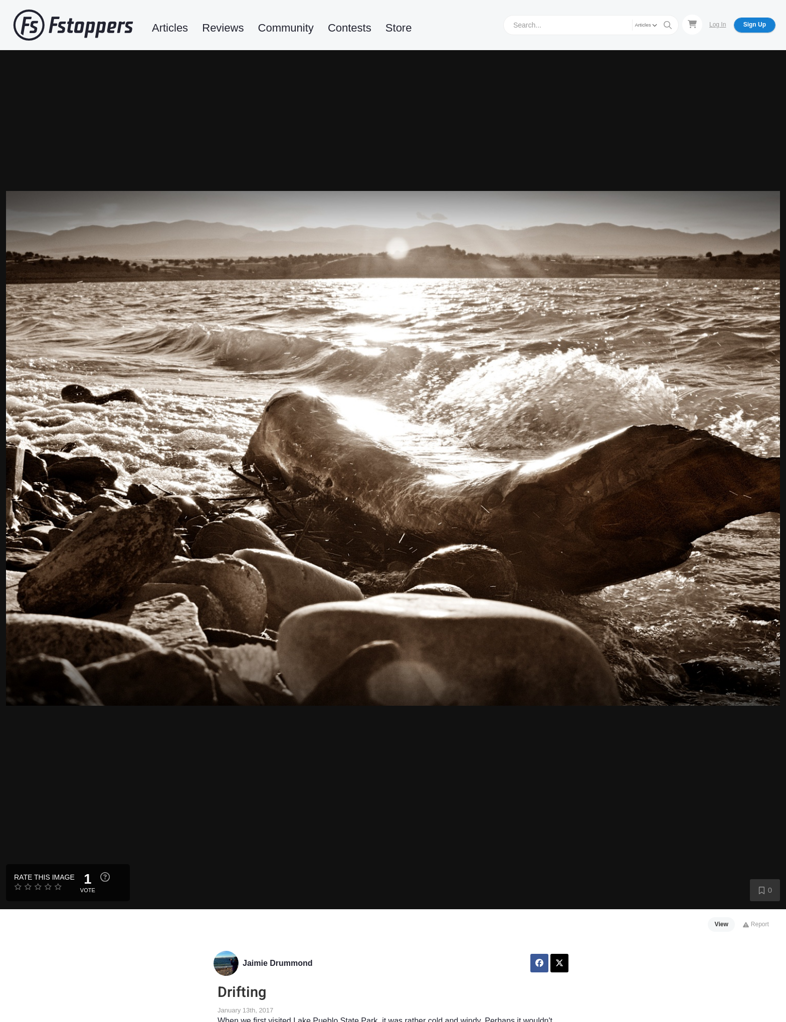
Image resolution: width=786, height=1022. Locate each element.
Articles (170, 28)
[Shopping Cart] (692, 25)
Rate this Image (44, 877)
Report (755, 924)
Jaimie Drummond (278, 963)
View (721, 924)
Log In (717, 24)
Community (286, 28)
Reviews (223, 28)
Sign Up (754, 24)
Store (398, 28)
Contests (349, 28)
